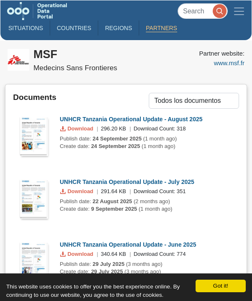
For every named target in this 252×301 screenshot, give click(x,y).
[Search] (203, 11)
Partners (161, 28)
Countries (74, 28)
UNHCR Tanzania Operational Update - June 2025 (128, 244)
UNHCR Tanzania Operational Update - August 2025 (131, 119)
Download (77, 128)
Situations (25, 28)
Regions (118, 28)
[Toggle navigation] (239, 11)
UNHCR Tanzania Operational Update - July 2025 (127, 182)
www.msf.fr (229, 62)
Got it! (220, 286)
